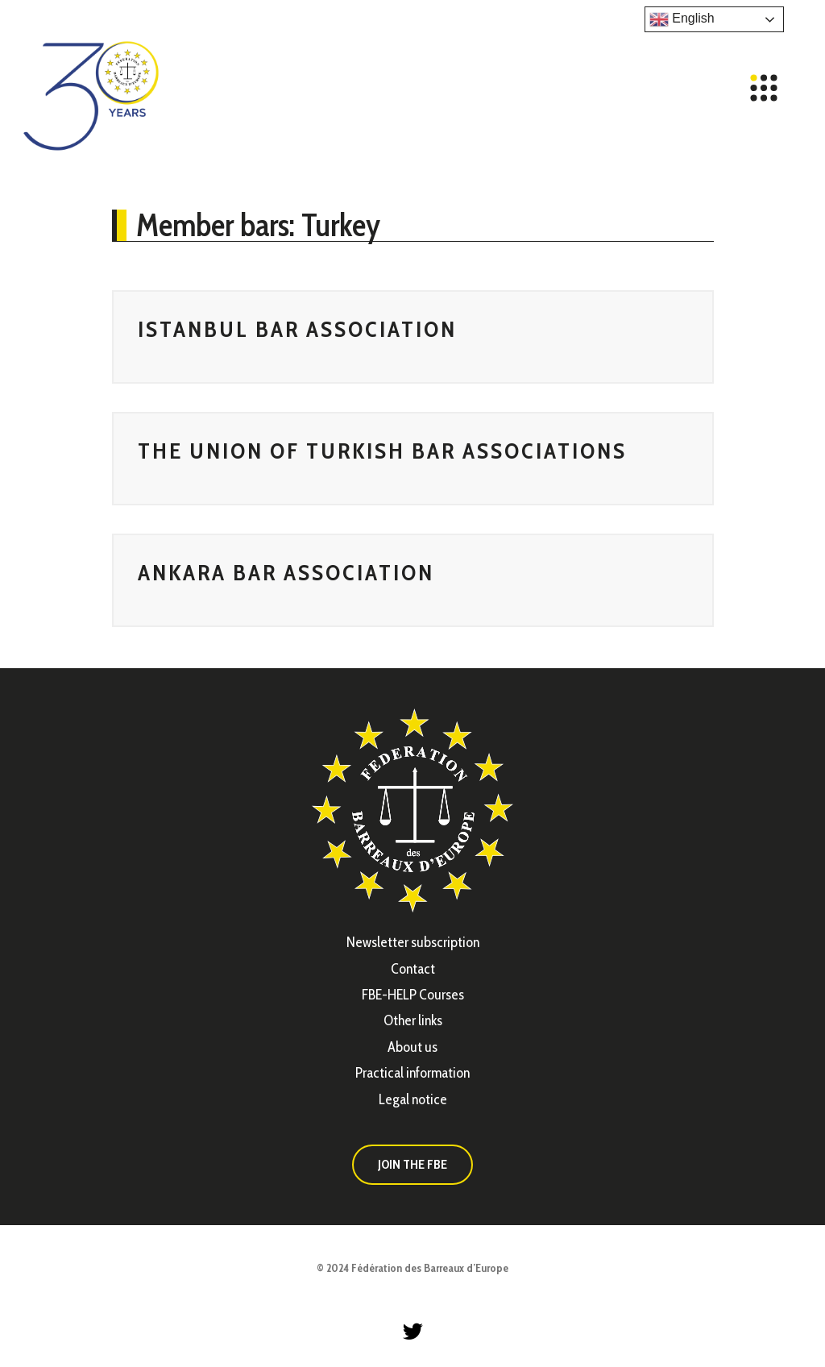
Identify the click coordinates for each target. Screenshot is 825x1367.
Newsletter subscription (412, 942)
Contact (413, 969)
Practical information (412, 1073)
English (682, 19)
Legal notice (413, 1099)
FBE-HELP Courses (413, 994)
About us (412, 1047)
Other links (412, 1020)
